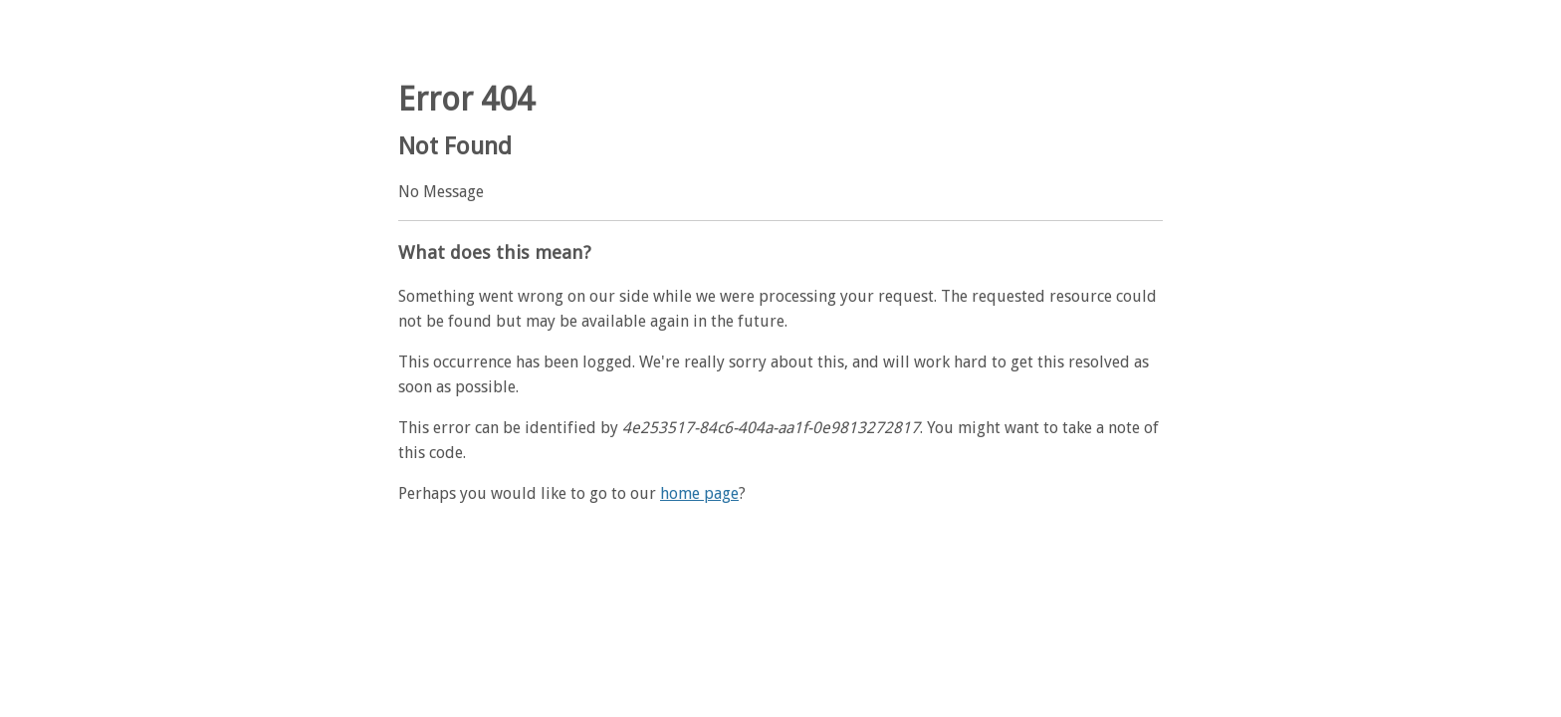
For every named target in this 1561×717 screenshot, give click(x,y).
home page (699, 493)
